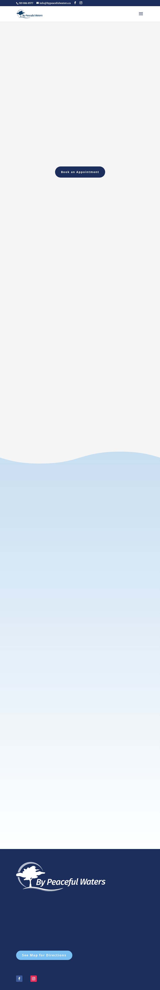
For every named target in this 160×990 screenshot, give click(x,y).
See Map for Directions (44, 931)
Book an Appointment (80, 172)
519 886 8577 (26, 3)
